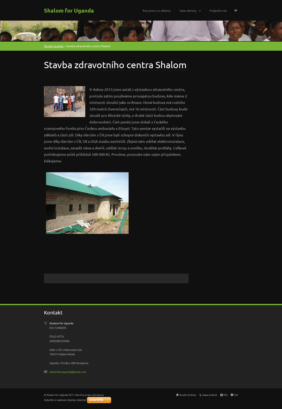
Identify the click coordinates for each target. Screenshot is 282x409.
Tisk (236, 394)
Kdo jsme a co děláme (157, 10)
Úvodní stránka (53, 46)
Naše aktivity (188, 10)
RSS (225, 394)
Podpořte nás (218, 10)
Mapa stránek (209, 394)
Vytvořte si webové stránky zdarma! (65, 400)
